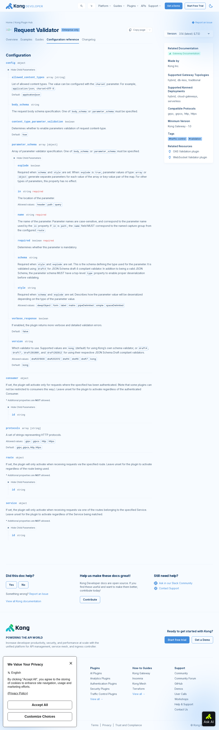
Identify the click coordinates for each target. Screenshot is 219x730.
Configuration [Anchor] (18, 55)
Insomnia (137, 678)
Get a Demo (173, 5)
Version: (172, 33)
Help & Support (184, 704)
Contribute (90, 599)
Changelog (88, 39)
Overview (12, 39)
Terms (95, 725)
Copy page (137, 29)
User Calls (181, 693)
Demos (179, 688)
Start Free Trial (195, 5)
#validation (195, 138)
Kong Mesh (139, 683)
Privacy (106, 725)
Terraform (138, 688)
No (23, 584)
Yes (11, 584)
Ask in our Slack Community (173, 583)
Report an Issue (38, 593)
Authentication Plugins (103, 683)
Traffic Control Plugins (103, 693)
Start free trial (177, 639)
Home (9, 22)
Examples (26, 39)
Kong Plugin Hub (24, 22)
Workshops (181, 699)
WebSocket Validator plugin (190, 157)
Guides (39, 39)
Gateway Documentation (184, 53)
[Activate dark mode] (211, 6)
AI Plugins (96, 673)
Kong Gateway (141, 673)
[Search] (81, 6)
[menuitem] (104, 6)
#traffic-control (177, 138)
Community (181, 673)
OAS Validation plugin (186, 151)
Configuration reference (63, 39)
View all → (96, 699)
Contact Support (166, 588)
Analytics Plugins (100, 678)
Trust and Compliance (128, 725)
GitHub (179, 683)
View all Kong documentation (23, 601)
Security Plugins (100, 688)
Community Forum (185, 678)
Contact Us (181, 709)
